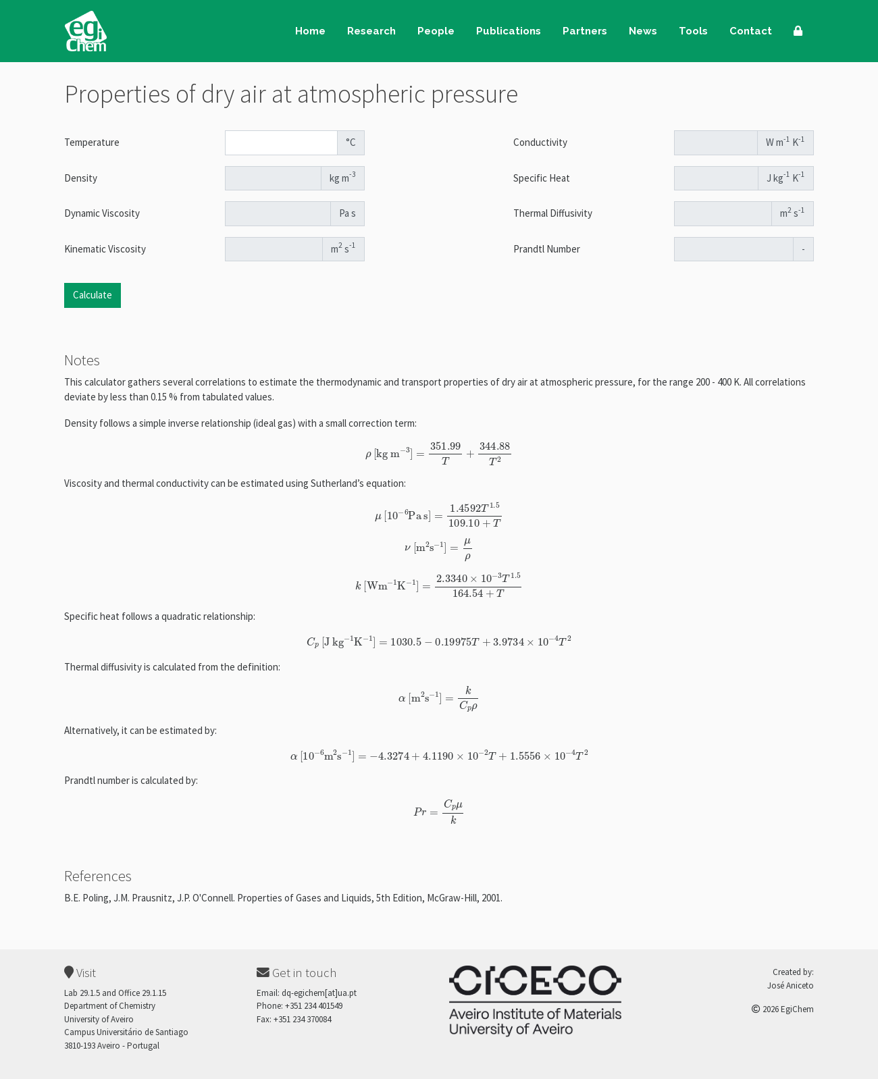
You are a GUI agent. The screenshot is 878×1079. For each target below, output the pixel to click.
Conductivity (540, 142)
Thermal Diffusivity (552, 213)
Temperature (92, 142)
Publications (508, 31)
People (436, 31)
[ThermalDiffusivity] (723, 213)
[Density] (273, 178)
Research (371, 31)
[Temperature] (281, 142)
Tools (693, 31)
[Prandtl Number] (734, 249)
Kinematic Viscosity (105, 248)
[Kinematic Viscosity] (274, 249)
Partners (585, 31)
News (643, 31)
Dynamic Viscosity (102, 213)
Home (310, 31)
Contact (750, 31)
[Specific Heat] (716, 178)
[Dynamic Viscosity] (278, 213)
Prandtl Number (546, 248)
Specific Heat (541, 178)
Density (80, 178)
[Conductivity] (716, 142)
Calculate (92, 294)
